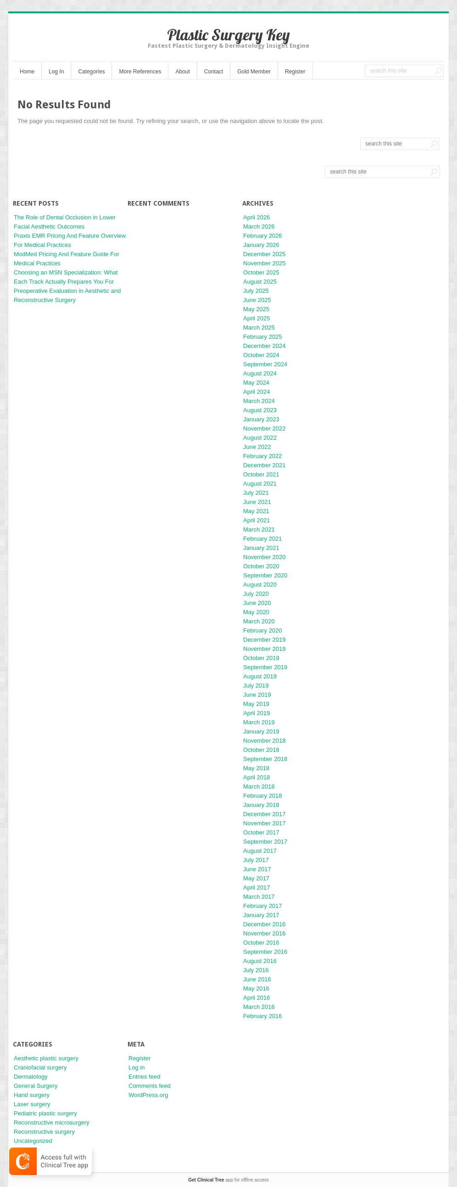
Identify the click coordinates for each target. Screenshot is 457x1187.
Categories (91, 71)
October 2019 (261, 658)
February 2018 (262, 795)
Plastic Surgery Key (228, 35)
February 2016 (262, 1016)
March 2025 (259, 327)
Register (295, 71)
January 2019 (261, 731)
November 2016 (264, 933)
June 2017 (257, 869)
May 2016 (256, 988)
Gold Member (254, 71)
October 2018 (261, 749)
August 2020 (260, 584)
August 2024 (260, 373)
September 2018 (265, 759)
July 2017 (256, 860)
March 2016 (259, 1006)
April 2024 (256, 391)
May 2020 (256, 612)
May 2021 (256, 511)
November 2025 (264, 263)
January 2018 (261, 804)
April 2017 (256, 887)
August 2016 (260, 960)
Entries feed (144, 1076)
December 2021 (264, 465)
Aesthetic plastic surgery (46, 1058)
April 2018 (256, 777)
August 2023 (260, 410)
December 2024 (264, 345)
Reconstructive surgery (44, 1131)
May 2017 (256, 878)
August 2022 (260, 437)
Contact (213, 71)
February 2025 (262, 336)
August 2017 (260, 850)
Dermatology (31, 1076)
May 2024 (256, 382)
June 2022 (257, 446)
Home (27, 71)
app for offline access (228, 1179)
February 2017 (262, 905)
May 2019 (256, 703)
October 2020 (261, 566)
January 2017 (261, 915)
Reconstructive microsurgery (51, 1122)
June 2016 (257, 979)
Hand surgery (32, 1095)
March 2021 (259, 529)
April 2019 (256, 713)
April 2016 (256, 997)
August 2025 (260, 281)
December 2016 (264, 924)
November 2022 (264, 428)
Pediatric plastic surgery (45, 1113)
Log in (136, 1067)
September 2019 (265, 667)
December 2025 (264, 254)
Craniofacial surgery (40, 1067)
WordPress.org (148, 1095)
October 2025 (261, 272)
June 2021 (257, 501)
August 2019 (260, 676)
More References (140, 71)
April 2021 (256, 520)
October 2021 (261, 474)
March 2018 (259, 786)
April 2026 (256, 217)
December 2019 (264, 639)
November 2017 (264, 823)
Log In (56, 71)
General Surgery (35, 1085)
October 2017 (261, 832)
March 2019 (259, 722)
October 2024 (261, 355)
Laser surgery (32, 1104)
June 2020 (257, 602)
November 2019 (264, 648)
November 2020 (264, 557)
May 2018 (256, 768)
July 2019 (256, 685)
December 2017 (264, 814)
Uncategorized (33, 1140)
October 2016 (261, 942)
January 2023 (261, 419)
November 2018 (264, 740)
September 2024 (265, 364)
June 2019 (257, 694)
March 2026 (259, 226)
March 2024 (259, 401)
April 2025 (256, 318)
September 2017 (265, 841)
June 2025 (257, 300)
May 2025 (256, 309)
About (182, 71)
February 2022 (262, 456)
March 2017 (259, 896)
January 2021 (261, 547)
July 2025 (256, 290)
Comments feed (149, 1085)
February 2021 (262, 538)
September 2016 (265, 951)
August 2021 (260, 483)
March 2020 (259, 621)
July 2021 (256, 492)
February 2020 (262, 630)
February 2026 (262, 235)
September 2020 (265, 575)
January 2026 (261, 244)
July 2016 (256, 970)
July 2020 (256, 593)
